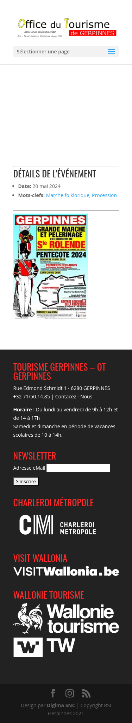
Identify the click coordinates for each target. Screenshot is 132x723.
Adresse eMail (29, 467)
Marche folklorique (67, 195)
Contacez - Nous (74, 396)
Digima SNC (61, 705)
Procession (104, 195)
